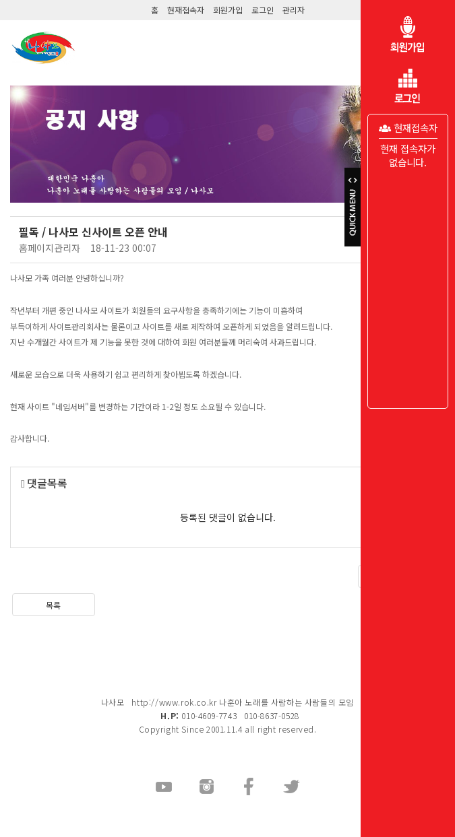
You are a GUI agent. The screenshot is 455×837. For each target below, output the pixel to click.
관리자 (293, 9)
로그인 (262, 9)
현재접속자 (185, 9)
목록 (53, 605)
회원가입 (228, 9)
